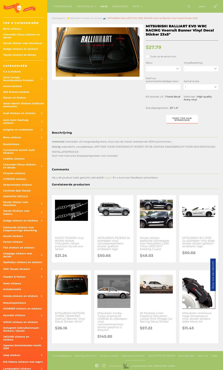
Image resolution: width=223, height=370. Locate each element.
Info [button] (137, 6)
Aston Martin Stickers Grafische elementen (23, 105)
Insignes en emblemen (18, 129)
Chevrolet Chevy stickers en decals (21, 36)
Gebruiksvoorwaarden (133, 355)
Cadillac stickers (14, 158)
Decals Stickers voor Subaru (16, 212)
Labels (214, 355)
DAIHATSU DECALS (15, 196)
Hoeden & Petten (14, 276)
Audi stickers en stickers (19, 113)
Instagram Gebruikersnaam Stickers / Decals (21, 329)
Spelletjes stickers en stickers (22, 262)
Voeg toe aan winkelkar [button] (182, 119)
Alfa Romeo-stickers (16, 91)
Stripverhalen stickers (17, 184)
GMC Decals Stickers (16, 269)
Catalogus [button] (86, 6)
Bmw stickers (12, 28)
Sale (104, 6)
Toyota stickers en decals (19, 54)
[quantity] (201, 87)
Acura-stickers (12, 86)
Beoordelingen (186, 355)
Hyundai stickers (14, 315)
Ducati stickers (13, 236)
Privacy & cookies (109, 355)
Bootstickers (11, 144)
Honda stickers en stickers (20, 296)
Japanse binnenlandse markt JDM (22, 347)
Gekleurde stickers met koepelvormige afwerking (20, 229)
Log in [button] (108, 177)
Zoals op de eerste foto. (161, 56)
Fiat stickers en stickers (18, 247)
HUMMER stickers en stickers (22, 308)
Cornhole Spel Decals (17, 190)
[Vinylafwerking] (201, 68)
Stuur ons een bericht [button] (213, 275)
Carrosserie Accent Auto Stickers (19, 151)
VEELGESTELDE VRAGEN (161, 355)
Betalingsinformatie (85, 355)
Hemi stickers (12, 283)
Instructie (203, 355)
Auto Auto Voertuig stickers (15, 121)
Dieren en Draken (14, 97)
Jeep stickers (11, 355)
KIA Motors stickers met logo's (23, 361)
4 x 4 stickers (12, 71)
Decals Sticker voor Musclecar (22, 43)
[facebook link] (96, 366)
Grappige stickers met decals (17, 255)
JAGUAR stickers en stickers (16, 338)
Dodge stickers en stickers (20, 48)
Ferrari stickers (13, 241)
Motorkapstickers (14, 302)
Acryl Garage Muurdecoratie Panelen (18, 79)
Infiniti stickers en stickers (20, 322)
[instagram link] (103, 366)
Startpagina (62, 6)
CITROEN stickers (14, 179)
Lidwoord (120, 6)
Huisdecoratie (12, 289)
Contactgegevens (62, 355)
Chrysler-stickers (14, 173)
